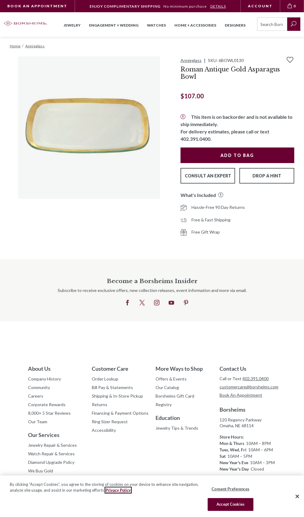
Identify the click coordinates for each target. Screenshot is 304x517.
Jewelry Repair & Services (52, 445)
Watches (156, 25)
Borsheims (232, 409)
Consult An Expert (208, 175)
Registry (164, 404)
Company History (44, 378)
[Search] (272, 24)
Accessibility (104, 430)
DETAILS (218, 6)
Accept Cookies (230, 504)
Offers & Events (171, 378)
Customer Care (110, 368)
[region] (152, 496)
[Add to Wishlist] (290, 60)
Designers (235, 25)
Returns (99, 404)
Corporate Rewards (47, 404)
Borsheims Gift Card (175, 396)
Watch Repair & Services (51, 453)
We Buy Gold (40, 470)
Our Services (43, 434)
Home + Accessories (195, 25)
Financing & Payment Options (120, 413)
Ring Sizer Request (110, 421)
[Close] (297, 496)
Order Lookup (105, 378)
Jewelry (72, 25)
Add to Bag (237, 155)
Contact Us (233, 368)
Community (39, 387)
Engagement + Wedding (113, 25)
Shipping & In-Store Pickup (117, 396)
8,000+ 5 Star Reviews (49, 413)
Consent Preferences (230, 488)
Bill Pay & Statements (112, 386)
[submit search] (293, 24)
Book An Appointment (37, 6)
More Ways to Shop (179, 368)
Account (260, 6)
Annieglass (191, 60)
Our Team (37, 421)
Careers (35, 396)
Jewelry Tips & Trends (177, 428)
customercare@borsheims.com (248, 386)
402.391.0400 (255, 378)
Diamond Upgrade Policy (51, 462)
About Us (39, 368)
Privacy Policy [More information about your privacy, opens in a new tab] (118, 490)
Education (168, 417)
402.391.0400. (196, 139)
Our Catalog (167, 387)
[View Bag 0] (292, 6)
